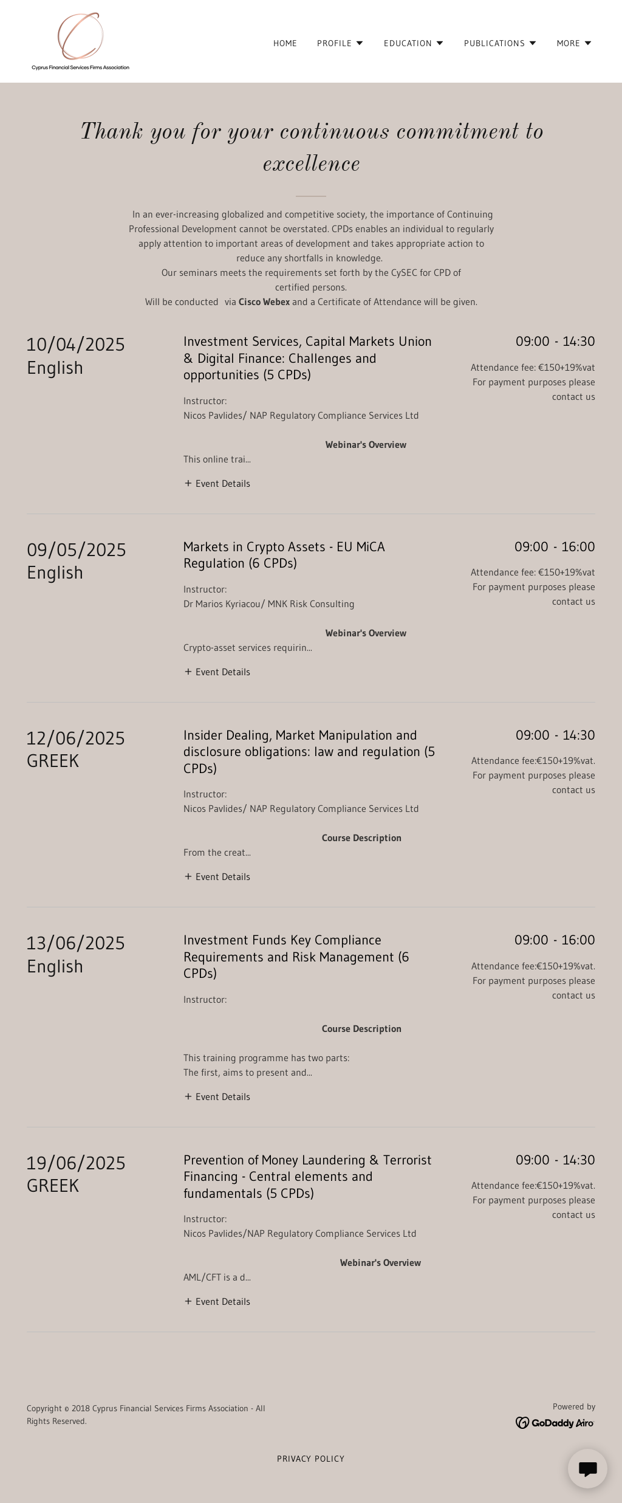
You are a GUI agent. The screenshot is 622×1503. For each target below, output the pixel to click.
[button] (340, 43)
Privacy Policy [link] (311, 1458)
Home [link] (285, 43)
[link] (80, 40)
